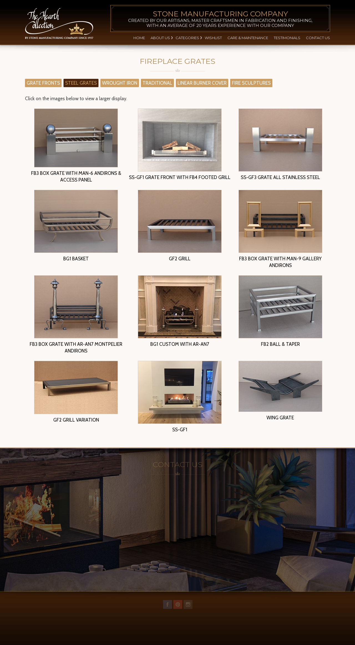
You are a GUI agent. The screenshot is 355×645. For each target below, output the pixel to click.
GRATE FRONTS (43, 83)
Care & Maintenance (247, 38)
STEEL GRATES (81, 83)
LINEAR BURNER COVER (202, 83)
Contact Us (318, 38)
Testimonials (287, 38)
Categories (187, 38)
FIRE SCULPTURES (251, 83)
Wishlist (213, 38)
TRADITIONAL (157, 83)
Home (139, 38)
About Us (160, 38)
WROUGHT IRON (119, 83)
